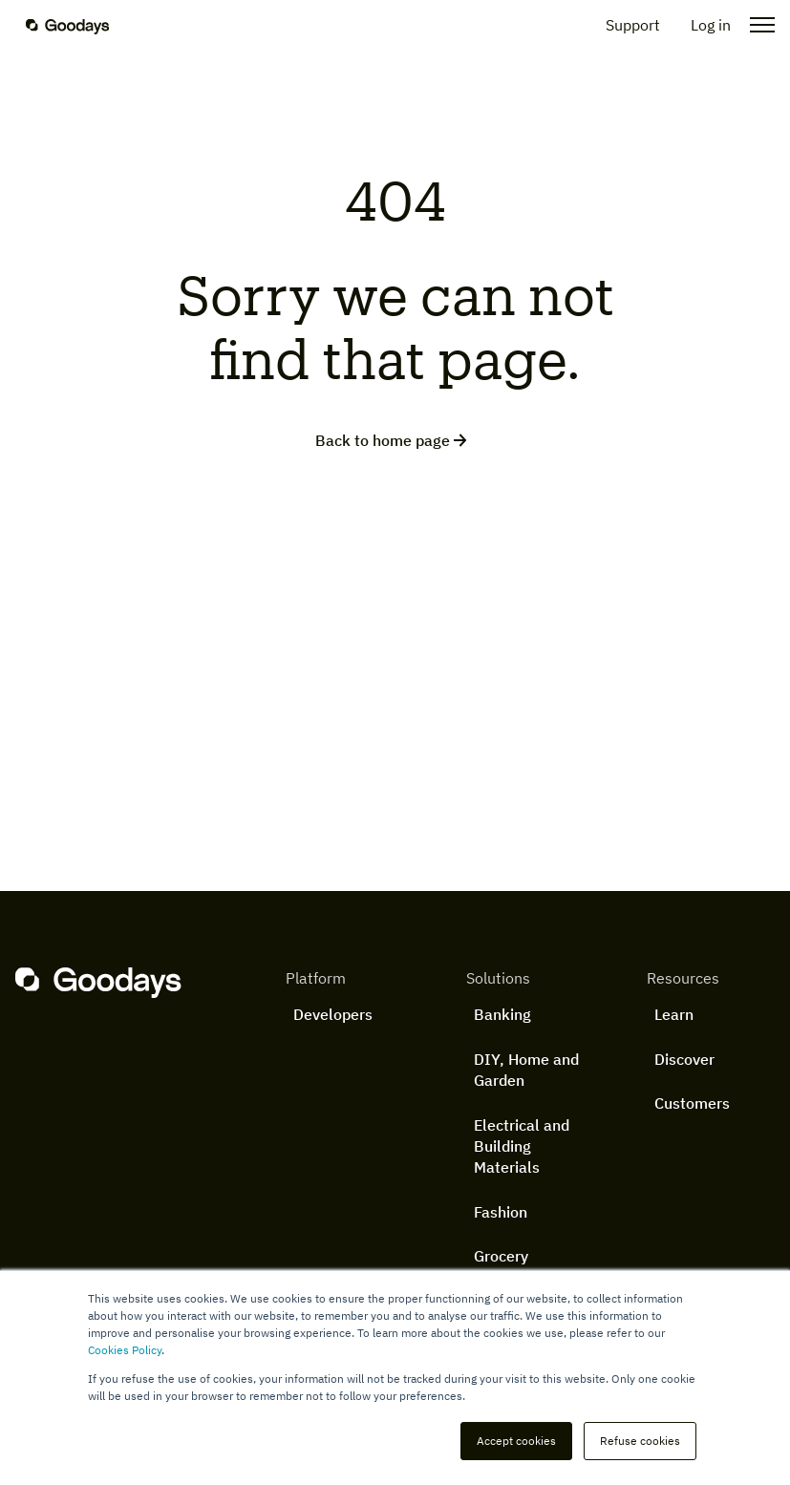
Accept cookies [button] (516, 1440)
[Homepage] (79, 24)
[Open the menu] (756, 25)
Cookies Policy (124, 1350)
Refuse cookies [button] (640, 1440)
